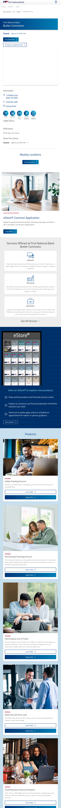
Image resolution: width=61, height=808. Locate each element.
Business (10, 7)
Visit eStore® (10, 422)
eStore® (18, 7)
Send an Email (11, 106)
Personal (3, 7)
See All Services (30, 321)
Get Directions (11, 39)
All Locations (7, 11)
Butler (19, 11)
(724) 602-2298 (11, 102)
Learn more (30, 569)
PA (14, 11)
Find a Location (30, 162)
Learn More (10, 231)
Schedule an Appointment (15, 44)
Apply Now (30, 497)
